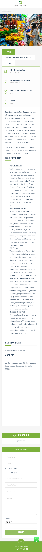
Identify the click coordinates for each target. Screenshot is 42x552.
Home (4, 11)
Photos (8, 63)
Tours (9, 11)
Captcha (8, 519)
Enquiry (21, 532)
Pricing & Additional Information (18, 58)
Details (8, 52)
